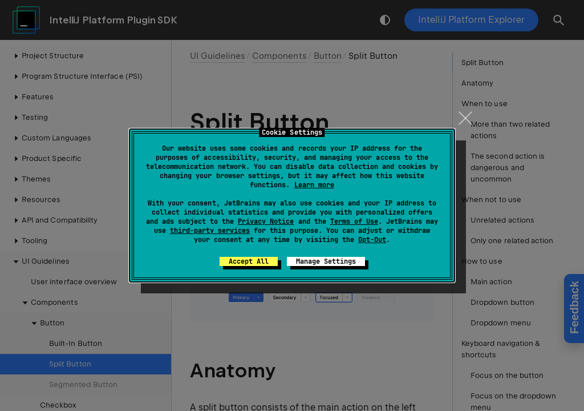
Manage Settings (326, 261)
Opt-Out (372, 239)
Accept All (249, 261)
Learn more (314, 185)
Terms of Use (354, 221)
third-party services (210, 230)
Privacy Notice (266, 221)
